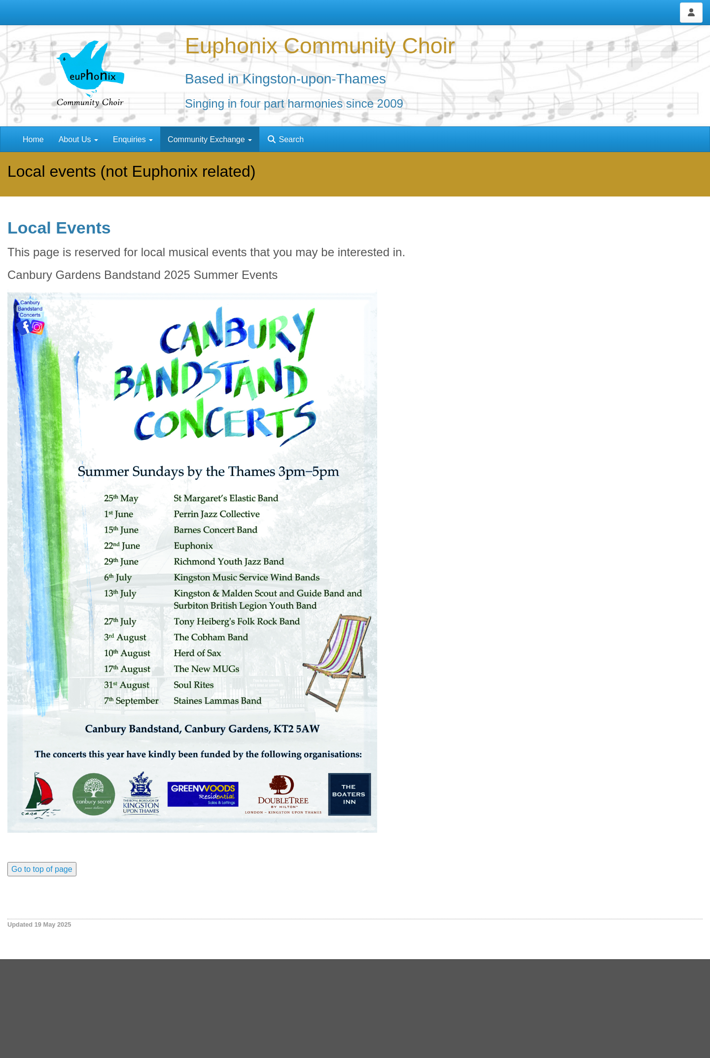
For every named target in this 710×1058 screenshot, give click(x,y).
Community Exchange (210, 139)
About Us (78, 139)
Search (285, 139)
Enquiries (133, 139)
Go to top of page (41, 869)
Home (33, 139)
